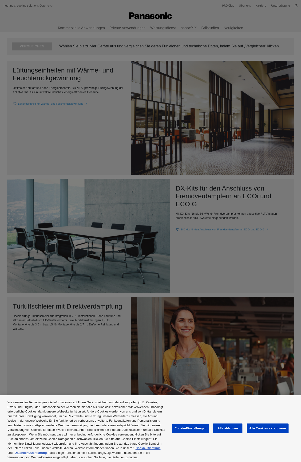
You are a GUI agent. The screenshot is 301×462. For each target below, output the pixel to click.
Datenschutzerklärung (31, 452)
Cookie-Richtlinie (147, 448)
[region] (150, 428)
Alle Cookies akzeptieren (267, 428)
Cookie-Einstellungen (190, 428)
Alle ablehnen (228, 428)
